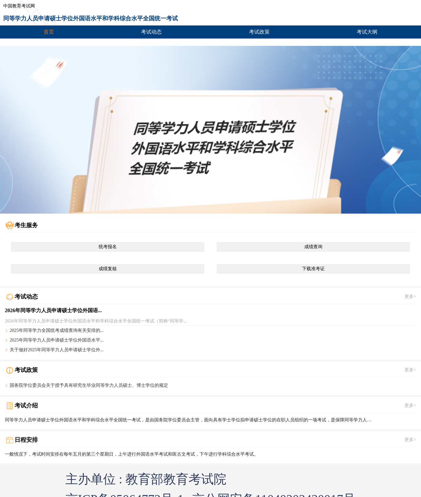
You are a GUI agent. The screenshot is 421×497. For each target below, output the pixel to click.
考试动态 (151, 32)
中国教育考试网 (19, 6)
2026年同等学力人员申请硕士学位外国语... (53, 310)
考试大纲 (367, 32)
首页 (49, 32)
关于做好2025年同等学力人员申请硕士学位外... (57, 350)
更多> (410, 296)
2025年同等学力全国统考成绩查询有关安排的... (57, 330)
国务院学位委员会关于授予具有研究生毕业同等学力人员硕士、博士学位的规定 (89, 385)
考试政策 (259, 32)
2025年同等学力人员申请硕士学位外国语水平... (57, 340)
